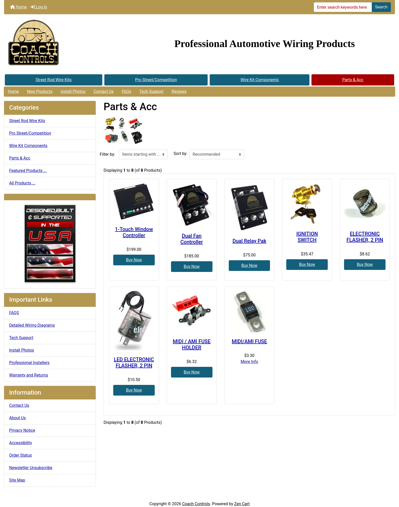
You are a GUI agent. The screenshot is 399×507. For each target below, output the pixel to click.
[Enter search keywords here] (343, 7)
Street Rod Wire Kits (54, 79)
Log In (39, 7)
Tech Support (151, 91)
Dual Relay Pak (249, 241)
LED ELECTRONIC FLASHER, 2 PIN (134, 362)
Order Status (20, 455)
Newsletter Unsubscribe (30, 467)
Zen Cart (242, 503)
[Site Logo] (69, 43)
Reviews (179, 91)
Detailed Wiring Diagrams (32, 325)
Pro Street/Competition (156, 79)
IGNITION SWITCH (307, 237)
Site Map (17, 480)
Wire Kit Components (259, 79)
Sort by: (180, 153)
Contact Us (104, 91)
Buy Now (134, 259)
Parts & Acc (352, 79)
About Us (17, 417)
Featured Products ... (28, 170)
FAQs (126, 91)
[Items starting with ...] (143, 154)
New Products (39, 91)
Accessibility (20, 442)
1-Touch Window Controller (134, 232)
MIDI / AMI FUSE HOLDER (192, 344)
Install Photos (73, 91)
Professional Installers (29, 362)
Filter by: (107, 154)
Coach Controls (196, 503)
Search (381, 7)
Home (18, 7)
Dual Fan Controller (191, 239)
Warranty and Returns (28, 375)
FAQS (14, 312)
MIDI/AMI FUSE (249, 341)
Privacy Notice (22, 430)
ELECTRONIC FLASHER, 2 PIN (365, 237)
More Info (249, 361)
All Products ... (22, 183)
